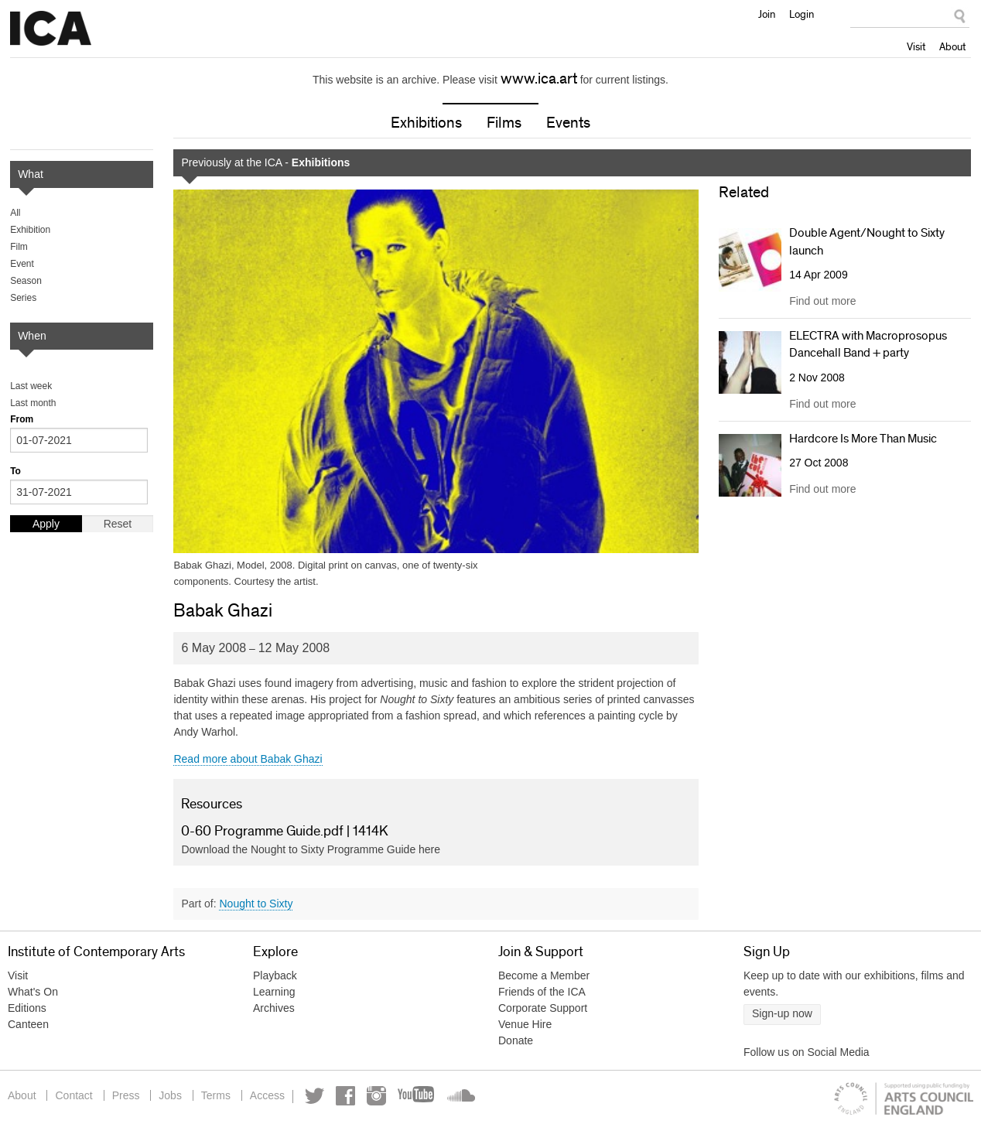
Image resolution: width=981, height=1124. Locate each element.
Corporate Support (542, 1008)
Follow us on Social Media (806, 1052)
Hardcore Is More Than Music (863, 438)
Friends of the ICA (542, 992)
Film (19, 246)
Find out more (822, 301)
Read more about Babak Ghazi (247, 759)
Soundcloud (459, 1095)
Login (801, 14)
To (15, 471)
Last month (33, 403)
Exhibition (30, 229)
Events (568, 123)
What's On (33, 992)
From (21, 419)
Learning (274, 992)
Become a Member (544, 975)
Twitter (314, 1095)
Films (504, 123)
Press (126, 1095)
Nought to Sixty (255, 903)
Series (23, 297)
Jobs (170, 1095)
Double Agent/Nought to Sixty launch (867, 241)
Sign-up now (782, 1013)
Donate (515, 1040)
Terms (216, 1095)
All (15, 212)
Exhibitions (426, 123)
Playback (275, 975)
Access (267, 1095)
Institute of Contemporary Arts (50, 28)
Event (22, 263)
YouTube (417, 1095)
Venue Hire (525, 1024)
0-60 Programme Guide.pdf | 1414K (284, 832)
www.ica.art (539, 79)
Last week (31, 386)
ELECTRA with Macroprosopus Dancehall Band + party (868, 344)
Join (766, 14)
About (952, 46)
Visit (916, 46)
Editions (27, 1008)
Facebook (345, 1095)
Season (26, 280)
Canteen (28, 1024)
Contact (73, 1095)
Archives (274, 1008)
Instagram (376, 1095)
